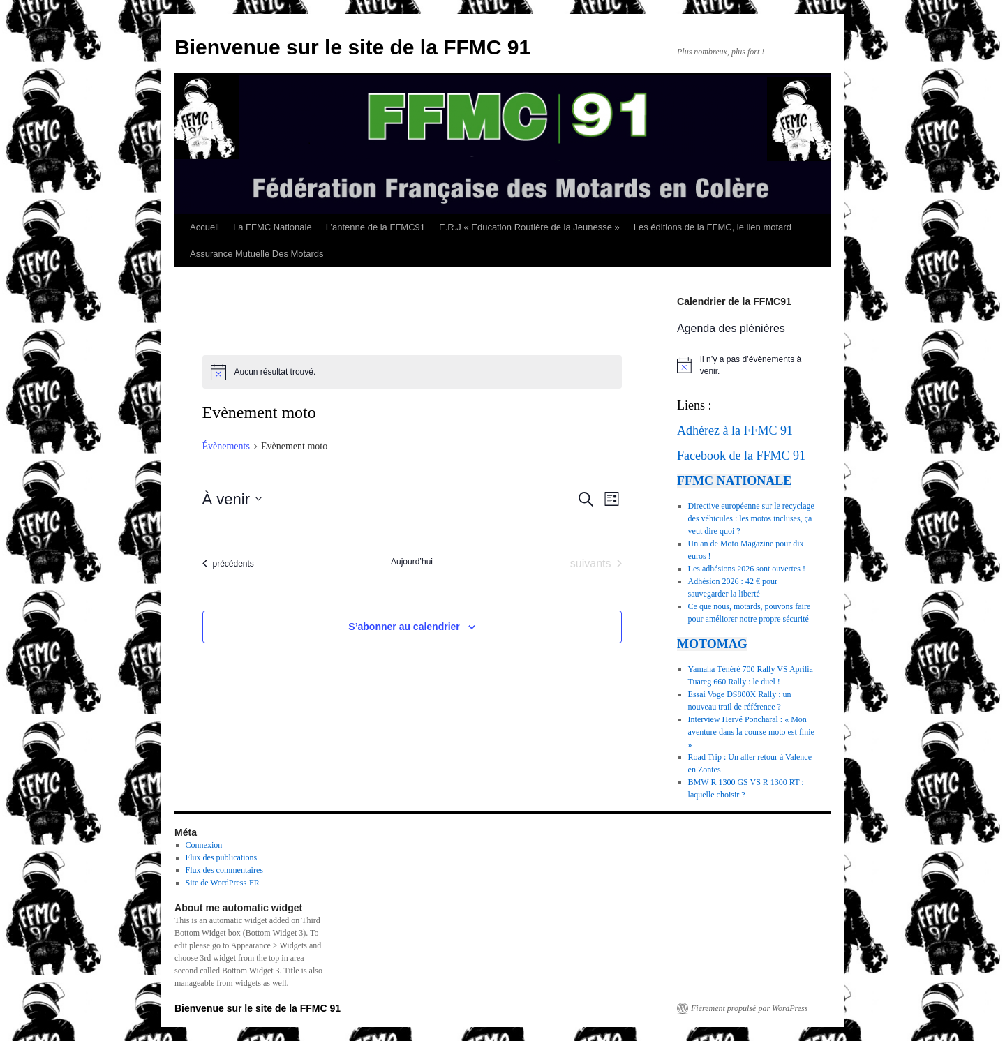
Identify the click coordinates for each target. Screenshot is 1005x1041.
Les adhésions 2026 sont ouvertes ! (746, 569)
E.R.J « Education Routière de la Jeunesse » (529, 227)
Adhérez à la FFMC (727, 430)
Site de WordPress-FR (223, 883)
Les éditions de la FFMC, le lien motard (712, 227)
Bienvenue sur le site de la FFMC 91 (352, 47)
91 (786, 430)
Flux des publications (222, 857)
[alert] (412, 372)
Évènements (226, 446)
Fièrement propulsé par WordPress (749, 1008)
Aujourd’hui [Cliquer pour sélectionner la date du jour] (412, 562)
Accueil (204, 227)
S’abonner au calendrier (404, 626)
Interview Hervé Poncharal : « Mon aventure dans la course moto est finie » (751, 731)
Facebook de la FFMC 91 (741, 456)
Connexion (204, 845)
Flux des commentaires (224, 870)
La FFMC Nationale (272, 227)
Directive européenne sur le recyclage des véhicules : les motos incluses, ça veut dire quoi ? (751, 518)
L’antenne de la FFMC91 (375, 227)
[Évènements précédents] (228, 563)
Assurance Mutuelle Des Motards (256, 253)
